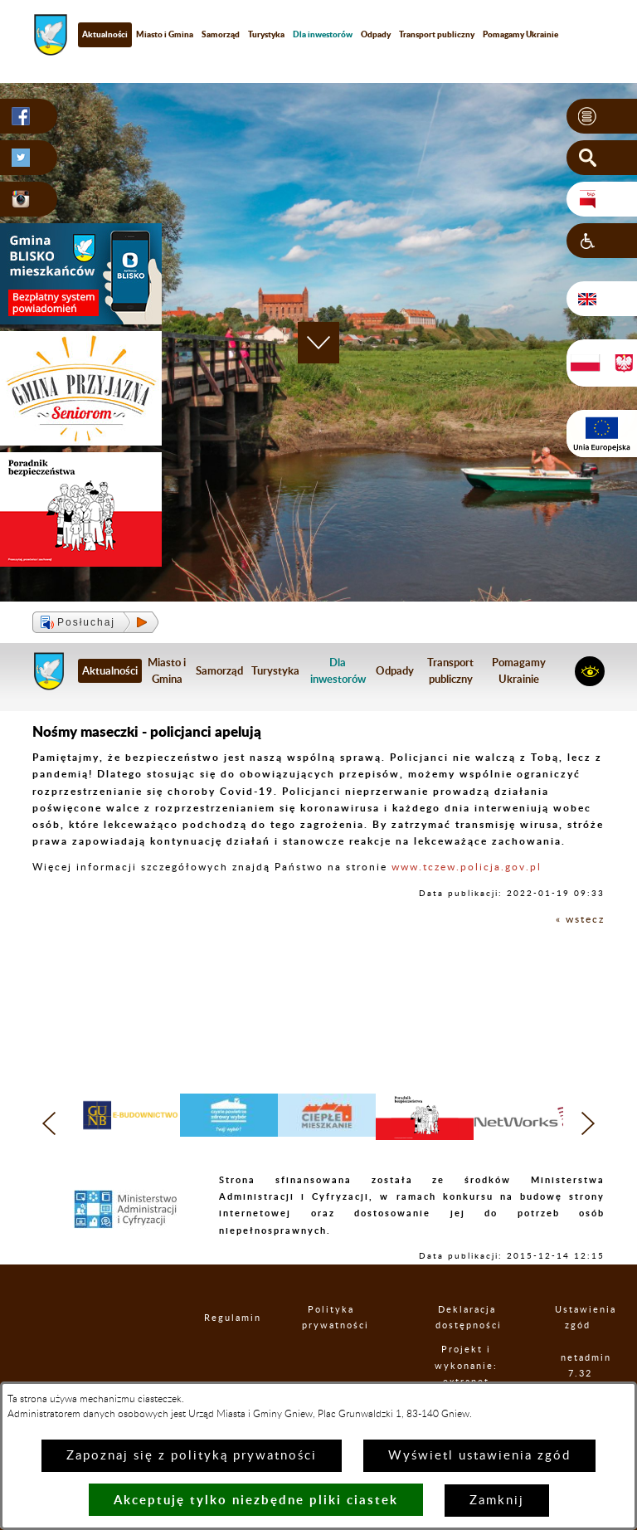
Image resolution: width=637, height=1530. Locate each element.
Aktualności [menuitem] (105, 34)
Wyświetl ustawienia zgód (479, 1456)
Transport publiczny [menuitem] (436, 34)
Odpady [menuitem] (376, 34)
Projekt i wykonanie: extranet (466, 1365)
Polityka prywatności (331, 1317)
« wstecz (580, 919)
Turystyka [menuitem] (266, 34)
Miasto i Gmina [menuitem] (164, 34)
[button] (601, 116)
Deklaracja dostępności (466, 1317)
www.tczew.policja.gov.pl (466, 867)
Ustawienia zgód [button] (577, 1317)
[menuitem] (323, 34)
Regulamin (218, 1318)
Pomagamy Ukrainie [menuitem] (520, 34)
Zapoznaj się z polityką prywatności (191, 1456)
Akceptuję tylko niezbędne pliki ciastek (256, 1499)
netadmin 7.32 (580, 1365)
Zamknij (496, 1500)
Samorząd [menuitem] (221, 34)
